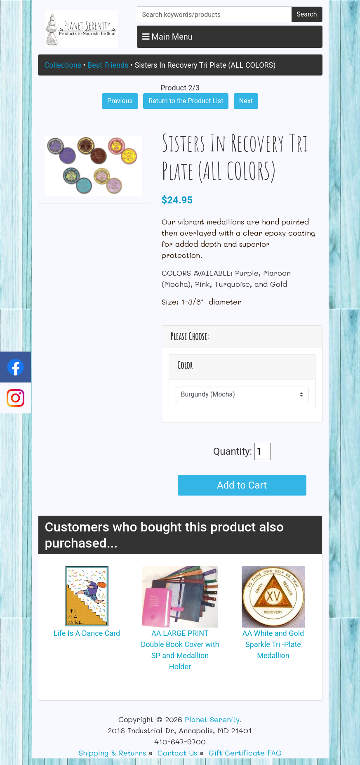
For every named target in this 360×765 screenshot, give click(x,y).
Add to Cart (242, 485)
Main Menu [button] (167, 37)
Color (185, 365)
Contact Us (177, 753)
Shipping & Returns (112, 753)
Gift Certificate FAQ (245, 753)
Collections (63, 65)
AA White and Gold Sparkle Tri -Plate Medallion (273, 644)
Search (306, 14)
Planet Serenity (212, 719)
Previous (120, 101)
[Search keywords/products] (214, 14)
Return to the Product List (185, 101)
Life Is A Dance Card (87, 633)
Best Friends (108, 65)
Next (246, 101)
